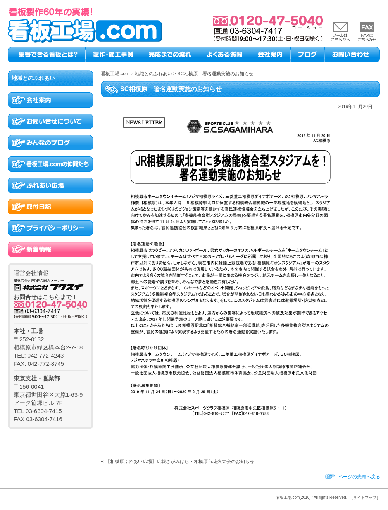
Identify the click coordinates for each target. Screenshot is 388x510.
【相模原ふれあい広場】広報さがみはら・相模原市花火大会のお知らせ (179, 461)
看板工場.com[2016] (293, 497)
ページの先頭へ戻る (359, 476)
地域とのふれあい (33, 78)
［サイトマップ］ (364, 497)
